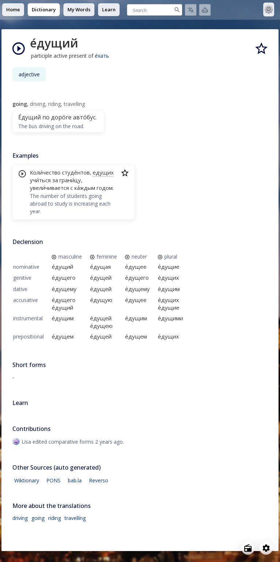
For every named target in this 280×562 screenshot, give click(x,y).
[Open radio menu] (247, 548)
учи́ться (40, 180)
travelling (75, 518)
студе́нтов (76, 172)
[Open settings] (266, 548)
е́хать (102, 55)
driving (20, 518)
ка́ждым (84, 187)
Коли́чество (45, 172)
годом (105, 187)
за (55, 180)
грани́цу (70, 180)
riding (54, 518)
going (37, 518)
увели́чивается (49, 187)
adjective (29, 74)
